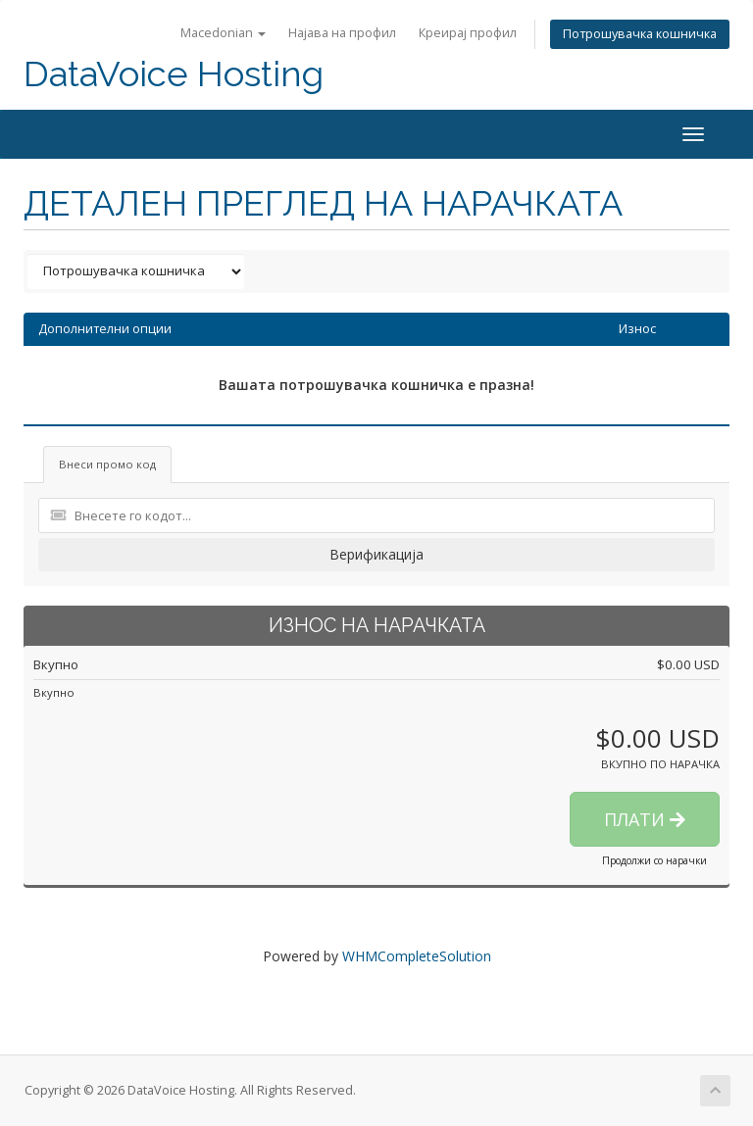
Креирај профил (468, 32)
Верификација (376, 554)
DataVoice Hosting (174, 74)
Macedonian (223, 32)
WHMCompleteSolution (416, 956)
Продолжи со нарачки (654, 860)
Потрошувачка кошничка (640, 33)
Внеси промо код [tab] (107, 464)
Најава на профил (342, 32)
